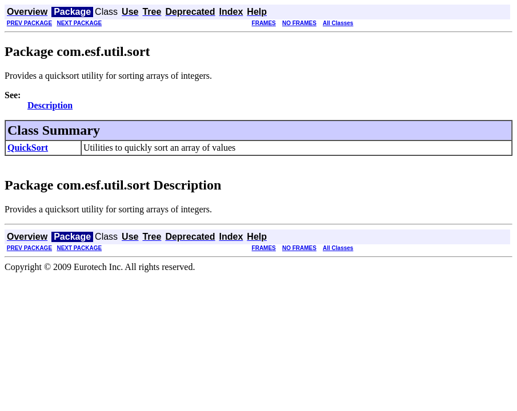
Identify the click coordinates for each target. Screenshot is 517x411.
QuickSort (27, 147)
